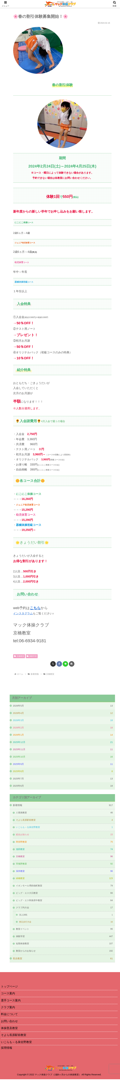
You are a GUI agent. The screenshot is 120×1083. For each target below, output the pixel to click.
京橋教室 (19, 656)
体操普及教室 (9, 1031)
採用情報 (6, 1051)
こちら (35, 608)
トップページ (9, 989)
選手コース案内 (11, 1003)
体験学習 (32, 656)
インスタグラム (23, 613)
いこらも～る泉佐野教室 (16, 1045)
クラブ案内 (8, 1010)
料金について (9, 1017)
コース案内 (8, 996)
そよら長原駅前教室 (13, 1038)
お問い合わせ (9, 1024)
